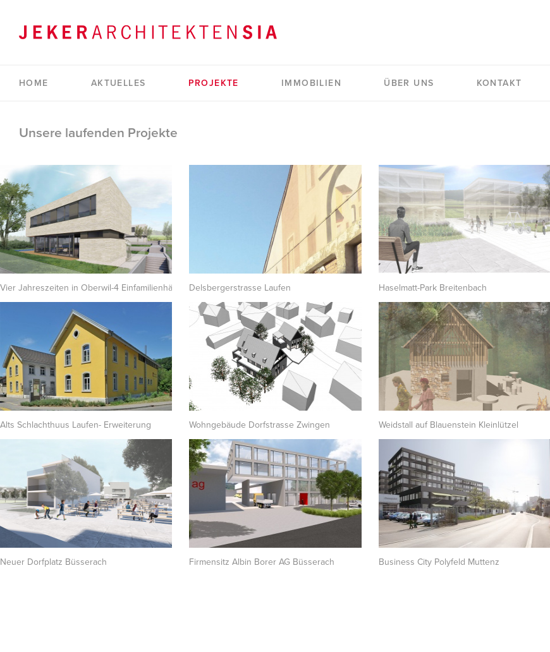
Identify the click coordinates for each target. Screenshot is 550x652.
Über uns (409, 83)
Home (34, 83)
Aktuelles (118, 83)
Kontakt (499, 83)
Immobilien (311, 83)
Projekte (213, 83)
